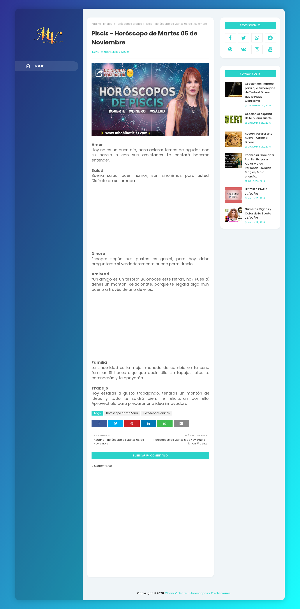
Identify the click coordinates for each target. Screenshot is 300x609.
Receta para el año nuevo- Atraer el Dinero (258, 138)
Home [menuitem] (34, 66)
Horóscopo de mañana (122, 413)
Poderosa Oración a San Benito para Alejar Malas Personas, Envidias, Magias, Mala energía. (259, 166)
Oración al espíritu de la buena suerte (258, 116)
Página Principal (102, 24)
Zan (96, 52)
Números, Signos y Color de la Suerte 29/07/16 (258, 213)
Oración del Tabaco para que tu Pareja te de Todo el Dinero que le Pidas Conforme (260, 92)
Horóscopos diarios (129, 24)
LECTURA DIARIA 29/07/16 (256, 191)
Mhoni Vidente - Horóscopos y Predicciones (197, 593)
